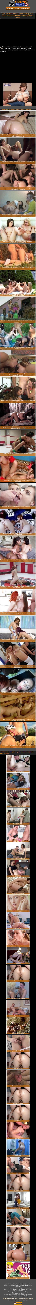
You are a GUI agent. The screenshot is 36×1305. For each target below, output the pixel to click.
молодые (7, 48)
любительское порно (19, 48)
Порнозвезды (25, 8)
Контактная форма (8, 1298)
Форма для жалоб (20, 1298)
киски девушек (13, 50)
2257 (27, 1298)
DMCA (31, 1298)
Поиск (17, 8)
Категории (10, 8)
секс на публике (25, 50)
